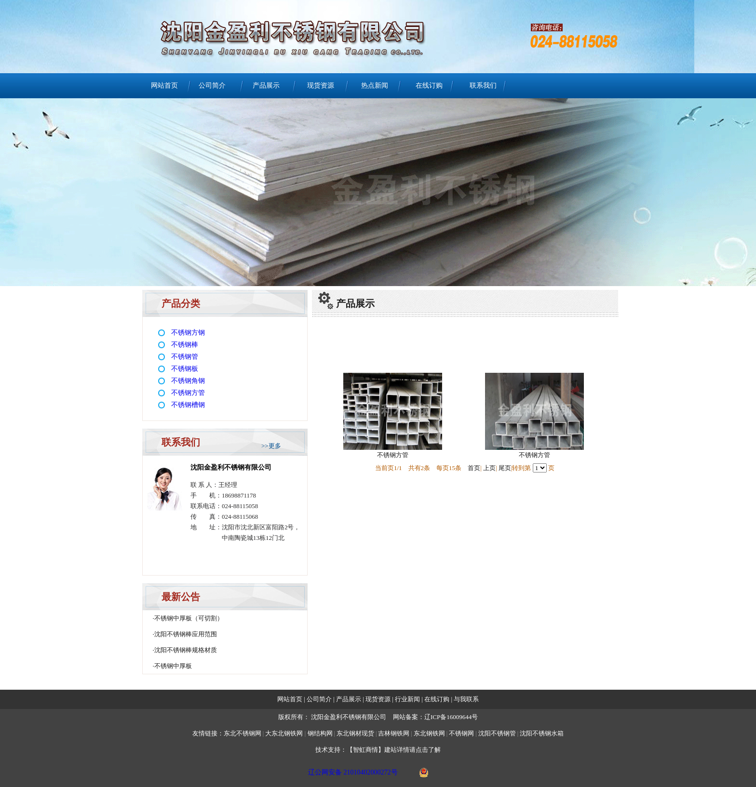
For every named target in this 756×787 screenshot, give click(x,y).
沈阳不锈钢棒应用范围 (185, 634)
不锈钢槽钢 (188, 404)
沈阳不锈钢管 (497, 733)
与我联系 (465, 699)
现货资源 (320, 85)
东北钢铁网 (429, 733)
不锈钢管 (184, 356)
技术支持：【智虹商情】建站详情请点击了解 (378, 749)
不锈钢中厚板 (173, 665)
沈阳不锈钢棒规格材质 (185, 650)
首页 (474, 468)
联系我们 (483, 85)
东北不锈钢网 (242, 733)
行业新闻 (408, 699)
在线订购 (429, 85)
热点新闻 (374, 85)
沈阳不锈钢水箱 (542, 733)
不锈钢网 (462, 733)
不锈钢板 (184, 368)
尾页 (505, 468)
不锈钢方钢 (188, 332)
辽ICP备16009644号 (451, 717)
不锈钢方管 (188, 392)
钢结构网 (320, 733)
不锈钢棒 (184, 344)
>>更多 (271, 445)
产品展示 (266, 85)
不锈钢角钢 (188, 380)
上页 (489, 468)
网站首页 (164, 85)
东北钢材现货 (355, 733)
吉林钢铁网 (393, 733)
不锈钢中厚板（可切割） (188, 618)
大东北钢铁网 (284, 733)
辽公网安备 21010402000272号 (353, 772)
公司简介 (212, 85)
